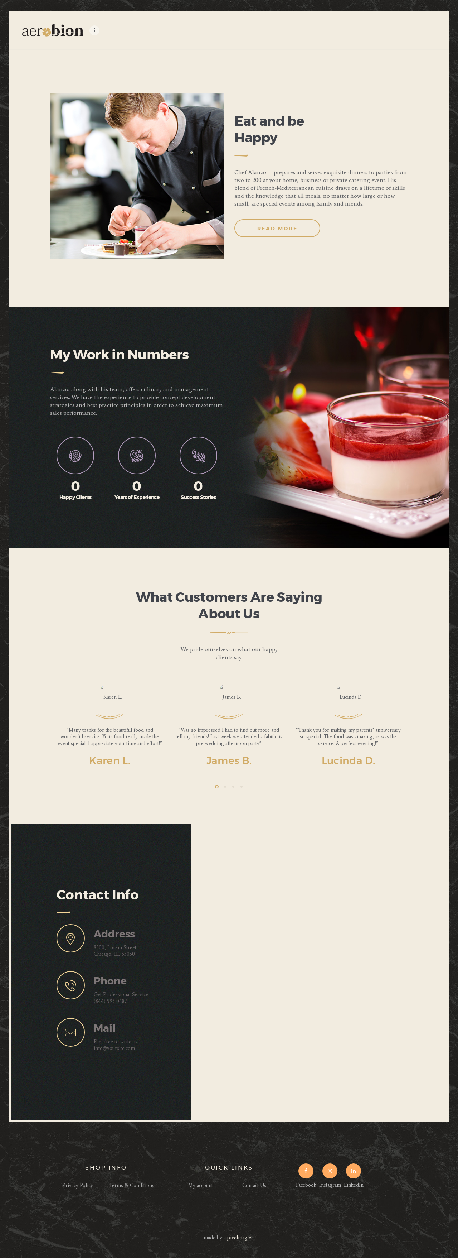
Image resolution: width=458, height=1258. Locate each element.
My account (200, 1185)
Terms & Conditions (131, 1185)
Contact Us (254, 1185)
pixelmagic (239, 1238)
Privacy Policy (77, 1185)
